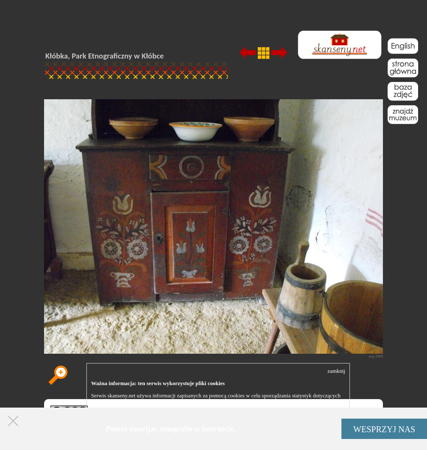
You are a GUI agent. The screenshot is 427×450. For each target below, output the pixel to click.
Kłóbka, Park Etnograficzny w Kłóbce (104, 56)
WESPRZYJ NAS (384, 429)
